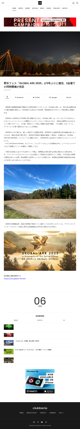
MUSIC (42, 8)
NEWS (14, 8)
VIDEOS (48, 8)
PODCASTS (56, 8)
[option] (16, 320)
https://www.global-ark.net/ (15, 279)
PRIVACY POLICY (32, 413)
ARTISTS (64, 8)
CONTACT (43, 413)
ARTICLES (35, 8)
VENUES (27, 8)
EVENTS (20, 8)
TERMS (21, 413)
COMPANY (52, 413)
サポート (61, 413)
